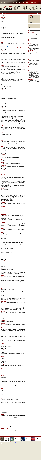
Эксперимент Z (31, 50)
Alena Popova (2, 297)
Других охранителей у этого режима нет (15, 442)
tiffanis (1, 261)
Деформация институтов (32, 70)
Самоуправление (12, 12)
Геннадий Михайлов (3, 214)
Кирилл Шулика (3, 311)
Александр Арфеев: (3, 320)
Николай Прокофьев (3, 301)
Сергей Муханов (3, 32)
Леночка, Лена (2, 228)
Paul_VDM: (2, 90)
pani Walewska (2, 339)
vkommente (2, 379)
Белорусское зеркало (4, 12)
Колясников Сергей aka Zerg (4, 428)
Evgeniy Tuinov (2, 108)
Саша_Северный (3, 210)
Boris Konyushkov (3, 222)
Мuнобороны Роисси (3, 264)
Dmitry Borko (2, 42)
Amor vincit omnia (3, 240)
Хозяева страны (3, 13)
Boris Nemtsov (2, 343)
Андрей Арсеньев (3, 97)
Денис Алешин (2, 327)
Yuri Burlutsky (2, 162)
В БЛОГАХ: (30, 24)
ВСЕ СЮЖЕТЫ (19, 12)
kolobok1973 (2, 414)
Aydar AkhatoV (2, 375)
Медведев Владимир (3, 165)
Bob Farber (2, 388)
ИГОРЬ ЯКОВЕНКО (34, 32)
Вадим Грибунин (3, 125)
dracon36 (2, 57)
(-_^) (3, 159)
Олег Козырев (2, 232)
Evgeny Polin (2, 398)
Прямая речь (31, 39)
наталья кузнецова (3, 323)
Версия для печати (19, 47)
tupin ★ (1, 159)
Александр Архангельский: (4, 350)
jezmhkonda (2, 65)
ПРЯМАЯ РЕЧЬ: (31, 15)
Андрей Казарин (3, 236)
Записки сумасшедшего (3, 247)
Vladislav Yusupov (3, 17)
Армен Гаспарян (3, 392)
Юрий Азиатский (3, 206)
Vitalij (1, 368)
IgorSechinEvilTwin (3, 93)
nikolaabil (2, 140)
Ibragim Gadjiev (2, 410)
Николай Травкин (3, 132)
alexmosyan (2, 146)
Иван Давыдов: (2, 356)
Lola (1, 288)
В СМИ (30, 43)
